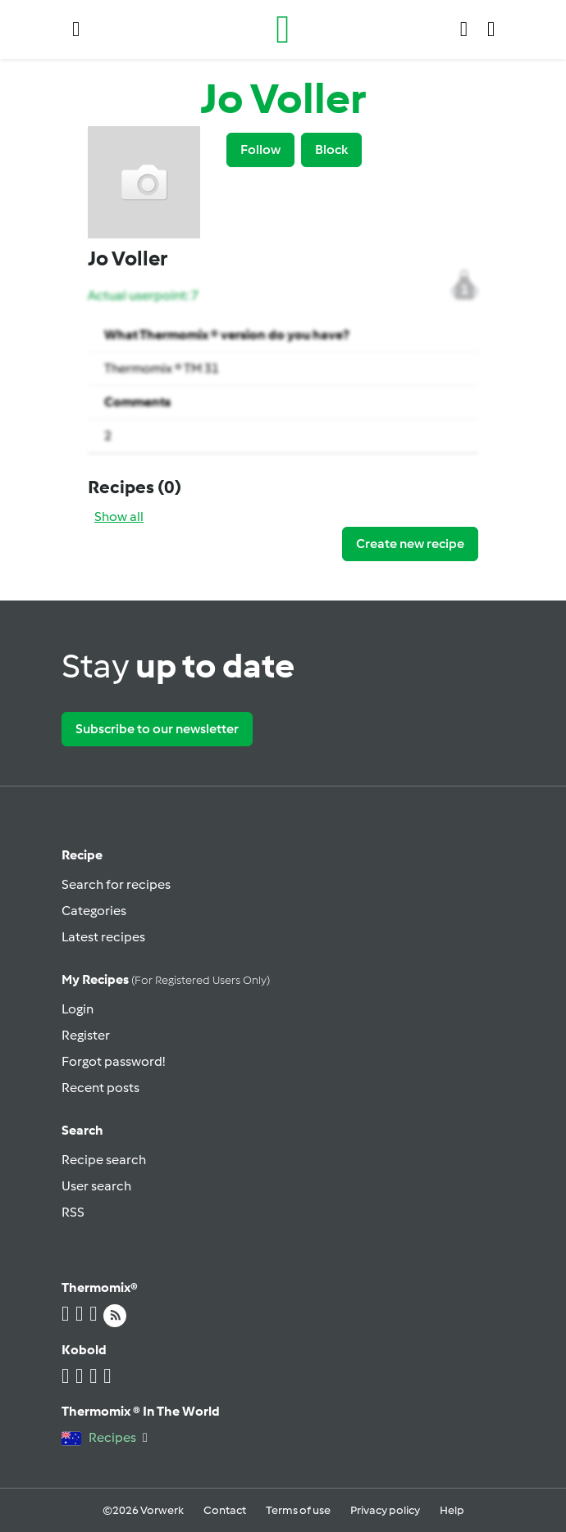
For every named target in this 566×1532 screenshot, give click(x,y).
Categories (94, 910)
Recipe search (104, 1159)
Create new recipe (410, 543)
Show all (119, 516)
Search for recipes (116, 884)
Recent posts (100, 1087)
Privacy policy (385, 1510)
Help (452, 1510)
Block (331, 149)
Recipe (82, 855)
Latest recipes (103, 937)
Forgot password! (113, 1061)
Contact (224, 1510)
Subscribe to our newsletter (157, 729)
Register (86, 1035)
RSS (73, 1212)
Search (82, 1130)
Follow (260, 149)
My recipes (166, 979)
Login (78, 1009)
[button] (75, 30)
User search (96, 1186)
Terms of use (298, 1510)
